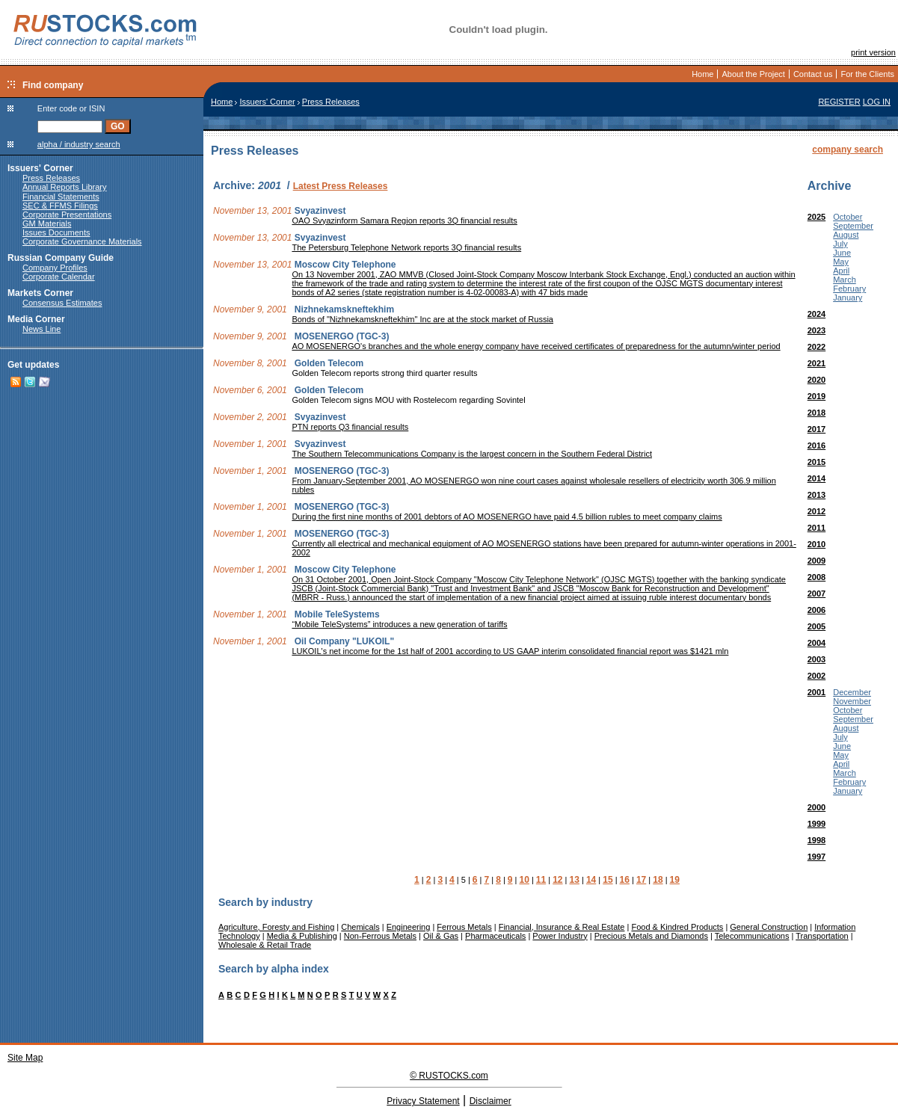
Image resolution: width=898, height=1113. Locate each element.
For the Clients (867, 74)
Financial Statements (60, 196)
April (841, 270)
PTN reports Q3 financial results (350, 426)
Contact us (813, 74)
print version (873, 52)
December (852, 692)
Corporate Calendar (58, 276)
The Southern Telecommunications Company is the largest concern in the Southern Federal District (472, 453)
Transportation (822, 935)
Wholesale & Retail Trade (264, 944)
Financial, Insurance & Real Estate (562, 926)
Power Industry (559, 935)
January (847, 297)
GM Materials (46, 223)
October (847, 216)
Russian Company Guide (60, 258)
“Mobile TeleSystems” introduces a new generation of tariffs (399, 624)
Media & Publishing (302, 935)
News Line (41, 328)
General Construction (769, 926)
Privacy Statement (423, 1101)
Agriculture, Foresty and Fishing (276, 926)
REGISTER (839, 101)
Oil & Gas (440, 935)
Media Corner (36, 319)
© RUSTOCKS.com (449, 1075)
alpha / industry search (78, 144)
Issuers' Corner (40, 168)
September (853, 225)
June (842, 252)
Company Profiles (54, 267)
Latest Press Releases (340, 186)
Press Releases (51, 177)
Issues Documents (56, 232)
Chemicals (360, 926)
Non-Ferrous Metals (380, 935)
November (852, 701)
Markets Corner (40, 293)
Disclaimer (490, 1101)
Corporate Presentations (66, 214)
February (849, 288)
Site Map (25, 1057)
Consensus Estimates (62, 302)
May (841, 261)
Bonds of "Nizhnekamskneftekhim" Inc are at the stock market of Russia (422, 319)
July (840, 243)
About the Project (753, 74)
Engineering (409, 926)
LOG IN (877, 101)
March (844, 279)
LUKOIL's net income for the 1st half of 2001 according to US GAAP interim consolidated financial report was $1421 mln (510, 651)
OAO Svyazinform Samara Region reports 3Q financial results (404, 220)
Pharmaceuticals (495, 935)
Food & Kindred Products (677, 926)
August (845, 234)
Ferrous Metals (464, 926)
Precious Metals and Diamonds (651, 935)
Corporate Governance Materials (82, 241)
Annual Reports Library (64, 186)
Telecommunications (752, 935)
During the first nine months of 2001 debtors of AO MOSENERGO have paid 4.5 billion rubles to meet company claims (507, 516)
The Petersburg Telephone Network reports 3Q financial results (406, 247)
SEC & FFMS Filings (60, 205)
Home (702, 74)
